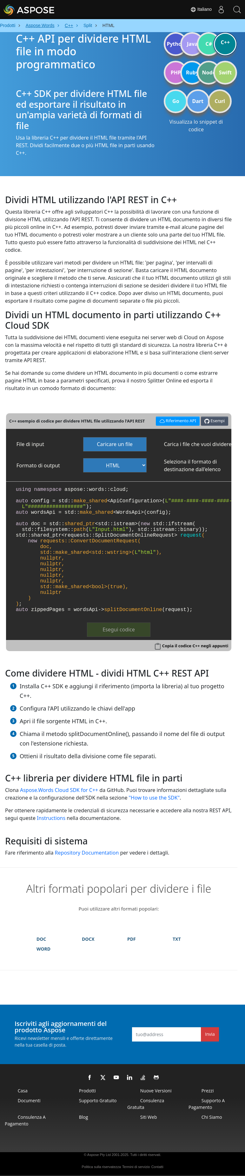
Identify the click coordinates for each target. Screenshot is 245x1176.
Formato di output (38, 465)
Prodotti (87, 1091)
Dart (197, 101)
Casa (23, 1091)
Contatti (157, 1167)
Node (209, 72)
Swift (225, 72)
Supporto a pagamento (207, 1103)
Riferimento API (177, 420)
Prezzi (208, 1091)
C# (209, 43)
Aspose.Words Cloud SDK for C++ (59, 790)
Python (176, 43)
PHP (176, 72)
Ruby (192, 72)
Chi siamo (212, 1117)
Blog (83, 1117)
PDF (131, 939)
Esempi (214, 421)
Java (192, 43)
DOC (41, 939)
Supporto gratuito (98, 1100)
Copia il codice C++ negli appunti (195, 646)
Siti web (148, 1117)
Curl (220, 101)
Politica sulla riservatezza (101, 1167)
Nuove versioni (156, 1091)
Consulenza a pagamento (25, 1120)
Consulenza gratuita (145, 1103)
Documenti (29, 1100)
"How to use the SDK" (154, 797)
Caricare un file (115, 444)
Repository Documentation (87, 852)
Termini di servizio (136, 1167)
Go (175, 101)
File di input (30, 444)
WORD (43, 949)
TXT (177, 939)
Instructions (51, 818)
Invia (210, 1034)
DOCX (88, 939)
